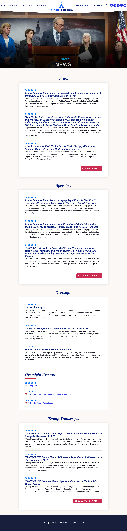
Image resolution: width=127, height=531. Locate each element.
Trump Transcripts (63, 418)
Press (63, 78)
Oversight (63, 292)
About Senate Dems (9, 5)
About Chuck (82, 5)
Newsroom (41, 5)
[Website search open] (106, 5)
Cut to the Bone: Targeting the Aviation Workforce (48, 394)
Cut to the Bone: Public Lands (39, 403)
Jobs (44, 523)
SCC (83, 523)
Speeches (63, 185)
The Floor (27, 5)
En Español (97, 5)
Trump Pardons (33, 386)
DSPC (74, 523)
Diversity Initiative (59, 523)
